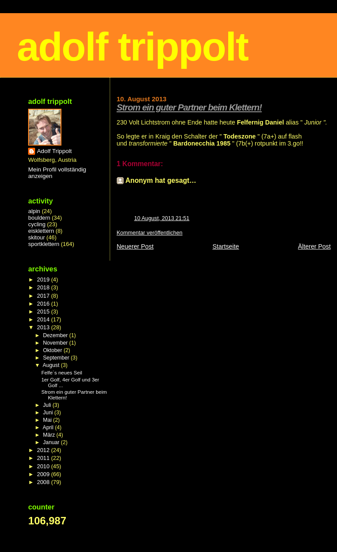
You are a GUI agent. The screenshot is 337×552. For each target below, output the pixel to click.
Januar (52, 442)
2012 (44, 450)
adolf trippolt (132, 47)
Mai (48, 420)
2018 (44, 287)
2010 (44, 466)
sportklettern (43, 244)
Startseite (225, 246)
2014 (44, 319)
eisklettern (41, 231)
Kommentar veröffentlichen (150, 233)
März (50, 435)
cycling (36, 224)
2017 (44, 295)
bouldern (39, 217)
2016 (44, 303)
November (56, 343)
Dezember (56, 335)
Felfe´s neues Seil (61, 372)
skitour (36, 237)
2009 (44, 474)
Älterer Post (314, 246)
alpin (34, 211)
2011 (44, 458)
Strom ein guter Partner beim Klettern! (189, 107)
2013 (44, 327)
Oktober (53, 350)
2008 (44, 482)
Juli (48, 405)
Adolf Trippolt (54, 151)
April (49, 427)
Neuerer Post (135, 246)
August (52, 365)
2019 (44, 279)
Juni (48, 413)
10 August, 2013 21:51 (162, 218)
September (57, 358)
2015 (44, 311)
